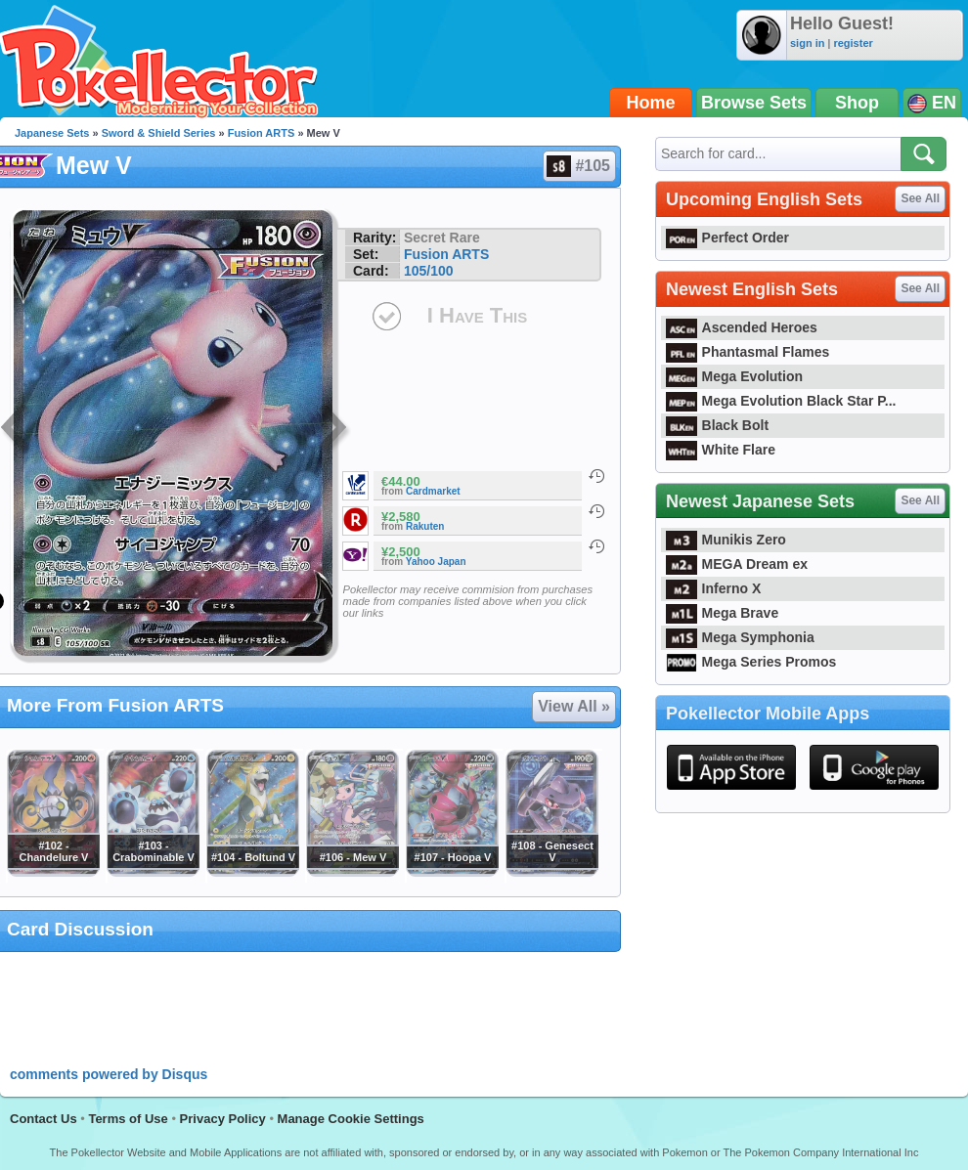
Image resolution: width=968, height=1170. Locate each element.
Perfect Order (727, 237)
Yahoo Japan (436, 561)
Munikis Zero (726, 539)
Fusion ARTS (261, 133)
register (852, 43)
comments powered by (108, 1074)
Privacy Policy (223, 1118)
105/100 (429, 271)
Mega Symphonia (740, 637)
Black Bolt (717, 425)
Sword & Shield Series (159, 133)
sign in (807, 43)
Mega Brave (722, 613)
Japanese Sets (52, 133)
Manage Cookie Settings (351, 1118)
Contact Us (43, 1118)
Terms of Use (127, 1118)
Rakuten (425, 526)
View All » (574, 706)
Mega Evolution (734, 376)
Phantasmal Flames (747, 352)
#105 (578, 166)
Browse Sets (754, 102)
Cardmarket (433, 491)
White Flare (720, 449)
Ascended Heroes (741, 327)
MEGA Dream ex (737, 564)
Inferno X (713, 588)
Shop (857, 102)
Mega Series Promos (751, 662)
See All (920, 198)
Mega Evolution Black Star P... (781, 401)
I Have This (477, 315)
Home (651, 102)
